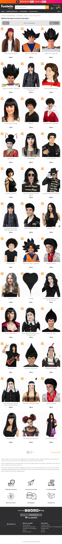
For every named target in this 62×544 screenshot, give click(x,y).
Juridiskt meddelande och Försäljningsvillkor (51, 526)
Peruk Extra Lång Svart (51, 438)
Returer (24, 530)
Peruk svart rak (51, 228)
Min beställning (26, 525)
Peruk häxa (11, 298)
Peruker (26, 15)
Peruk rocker (11, 368)
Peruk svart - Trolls (51, 333)
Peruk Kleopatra (31, 158)
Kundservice (11, 524)
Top (58, 11)
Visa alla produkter (56, 452)
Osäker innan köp (27, 531)
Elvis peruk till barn (51, 263)
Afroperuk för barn (10, 263)
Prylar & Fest (33, 11)
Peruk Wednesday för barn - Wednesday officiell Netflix (11, 229)
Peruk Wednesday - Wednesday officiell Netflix (31, 89)
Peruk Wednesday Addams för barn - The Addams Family (31, 334)
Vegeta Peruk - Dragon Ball (51, 53)
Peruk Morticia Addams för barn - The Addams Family (51, 299)
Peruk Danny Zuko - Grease (30, 228)
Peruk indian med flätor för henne (31, 403)
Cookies (43, 530)
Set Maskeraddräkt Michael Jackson (51, 193)
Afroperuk (31, 123)
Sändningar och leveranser (29, 526)
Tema (2, 11)
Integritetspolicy (45, 528)
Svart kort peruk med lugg (11, 123)
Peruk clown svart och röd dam (30, 438)
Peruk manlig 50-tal (51, 158)
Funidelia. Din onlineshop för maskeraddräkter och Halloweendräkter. (7, 7)
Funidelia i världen (45, 525)
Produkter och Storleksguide (29, 528)
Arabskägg (31, 298)
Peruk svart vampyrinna (11, 333)
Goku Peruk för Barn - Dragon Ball (31, 263)
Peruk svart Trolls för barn (31, 368)
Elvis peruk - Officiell (51, 403)
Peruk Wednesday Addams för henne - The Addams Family (11, 404)
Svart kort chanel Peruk (10, 193)
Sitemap (43, 531)
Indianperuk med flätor (51, 368)
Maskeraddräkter (12, 11)
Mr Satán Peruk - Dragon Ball (51, 123)
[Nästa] (34, 452)
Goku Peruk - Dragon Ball (31, 53)
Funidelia (3, 15)
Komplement (20, 15)
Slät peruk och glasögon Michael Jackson (31, 194)
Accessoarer (23, 11)
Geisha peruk (11, 158)
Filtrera (5, 23)
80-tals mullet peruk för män (51, 88)
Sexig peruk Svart (11, 438)
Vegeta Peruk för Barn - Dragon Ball (11, 88)
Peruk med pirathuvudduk (11, 53)
